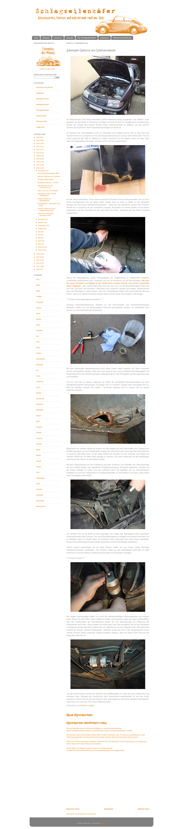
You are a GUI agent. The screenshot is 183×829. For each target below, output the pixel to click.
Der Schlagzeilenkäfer (86, 38)
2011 (38, 266)
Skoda (38, 455)
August (40, 228)
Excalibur (39, 330)
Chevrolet (39, 302)
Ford (37, 342)
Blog (36, 38)
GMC (38, 347)
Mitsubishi (39, 410)
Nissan (38, 416)
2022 (38, 149)
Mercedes (39, 404)
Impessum (104, 38)
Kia (37, 370)
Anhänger (39, 495)
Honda (38, 353)
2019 (38, 159)
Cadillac (39, 296)
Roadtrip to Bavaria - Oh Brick (48, 182)
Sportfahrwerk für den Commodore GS (45, 186)
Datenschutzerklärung (122, 38)
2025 (38, 140)
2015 (38, 254)
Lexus (38, 387)
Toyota (38, 467)
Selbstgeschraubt (42, 104)
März (40, 244)
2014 (38, 257)
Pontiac (39, 433)
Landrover (39, 381)
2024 (38, 143)
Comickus (58, 38)
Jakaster (69, 38)
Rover (38, 450)
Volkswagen (40, 478)
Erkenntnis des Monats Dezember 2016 (46, 214)
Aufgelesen (40, 93)
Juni (39, 235)
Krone (38, 376)
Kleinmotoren (41, 506)
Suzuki (38, 461)
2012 (38, 263)
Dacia (38, 313)
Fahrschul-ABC (41, 121)
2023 (38, 146)
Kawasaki (39, 365)
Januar (40, 250)
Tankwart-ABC (41, 116)
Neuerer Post (72, 809)
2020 (38, 156)
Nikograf (45, 38)
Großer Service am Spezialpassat (44, 199)
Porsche (39, 438)
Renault (39, 444)
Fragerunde (40, 127)
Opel (38, 421)
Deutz (38, 325)
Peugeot (39, 427)
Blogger (103, 823)
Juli (39, 232)
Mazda (38, 393)
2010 (38, 269)
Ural (37, 472)
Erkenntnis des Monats (44, 87)
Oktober (41, 222)
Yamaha (39, 489)
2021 (38, 153)
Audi (37, 279)
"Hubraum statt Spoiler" (47, 69)
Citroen (38, 308)
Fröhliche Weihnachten (46, 179)
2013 (38, 260)
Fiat (37, 336)
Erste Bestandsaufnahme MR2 (48, 173)
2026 (38, 137)
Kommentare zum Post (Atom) (85, 814)
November (42, 219)
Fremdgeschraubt (42, 110)
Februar (41, 247)
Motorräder (40, 501)
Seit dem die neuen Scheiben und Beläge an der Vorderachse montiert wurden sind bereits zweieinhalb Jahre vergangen (108, 283)
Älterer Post (143, 809)
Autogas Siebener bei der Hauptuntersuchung (46, 209)
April (40, 241)
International (40, 359)
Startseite (108, 809)
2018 (38, 162)
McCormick (40, 399)
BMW (38, 285)
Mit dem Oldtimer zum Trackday (49, 176)
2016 (38, 168)
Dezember (42, 171)
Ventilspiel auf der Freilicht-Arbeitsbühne (47, 194)
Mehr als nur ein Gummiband (48, 191)
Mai (39, 238)
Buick (38, 291)
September (42, 225)
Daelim (38, 319)
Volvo (38, 484)
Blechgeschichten (42, 99)
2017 (38, 165)
